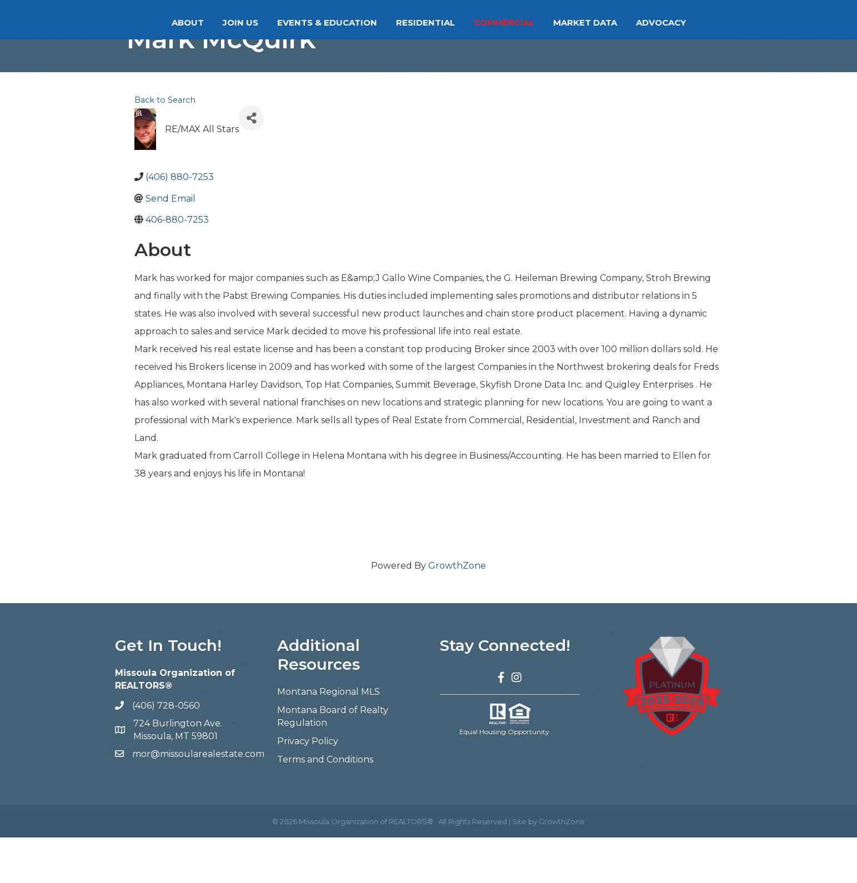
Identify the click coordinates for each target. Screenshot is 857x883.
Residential (469, 22)
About (143, 22)
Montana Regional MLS (328, 737)
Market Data (629, 22)
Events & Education (283, 22)
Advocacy (705, 22)
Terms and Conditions (325, 805)
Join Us (196, 22)
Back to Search (165, 145)
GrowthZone (457, 611)
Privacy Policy (307, 786)
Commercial (548, 22)
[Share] (251, 163)
